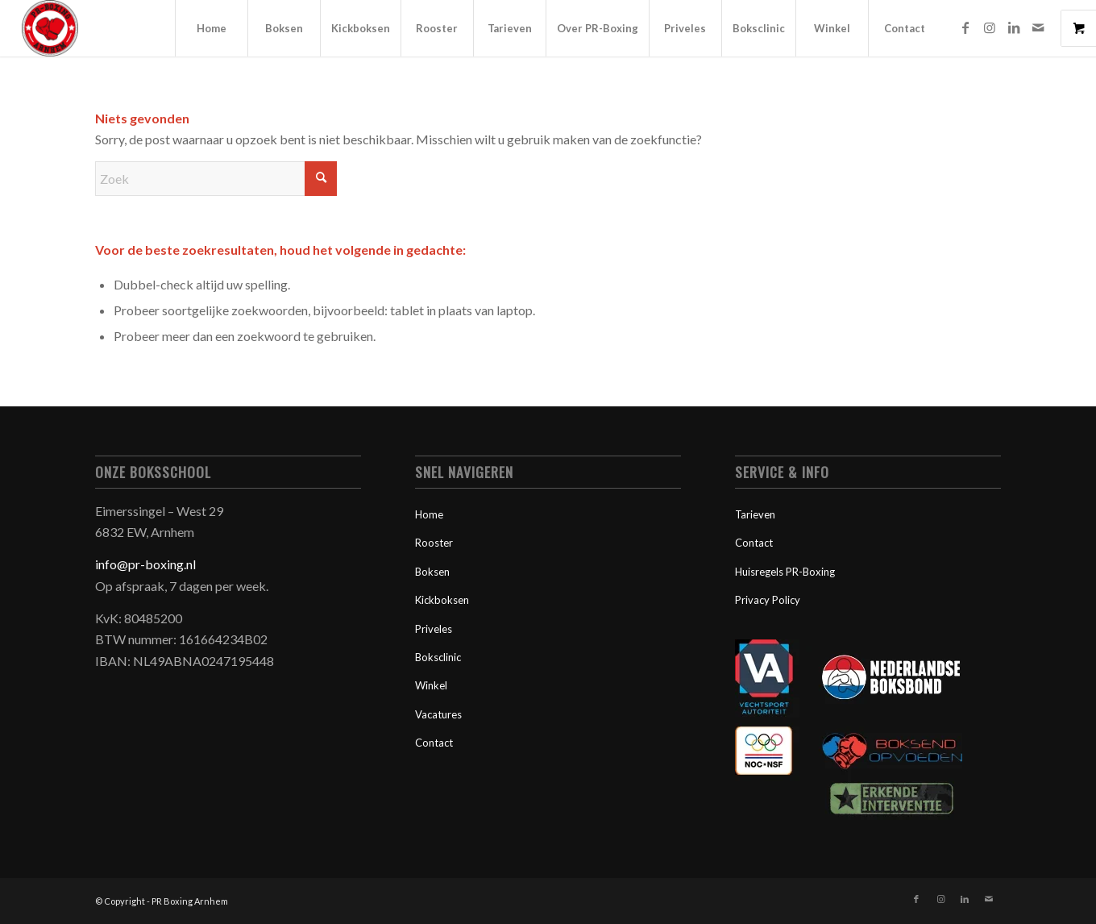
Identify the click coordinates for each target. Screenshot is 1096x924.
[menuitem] (211, 28)
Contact (434, 742)
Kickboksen (442, 599)
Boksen (432, 571)
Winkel (431, 685)
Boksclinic (438, 657)
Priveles (433, 628)
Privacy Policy (767, 599)
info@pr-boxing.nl (145, 564)
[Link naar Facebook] (965, 27)
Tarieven (755, 514)
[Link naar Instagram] (990, 27)
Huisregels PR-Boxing (785, 571)
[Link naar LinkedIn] (1014, 27)
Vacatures (438, 714)
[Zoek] (216, 178)
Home (429, 514)
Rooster (434, 542)
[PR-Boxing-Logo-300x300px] (50, 28)
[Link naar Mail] (1038, 27)
